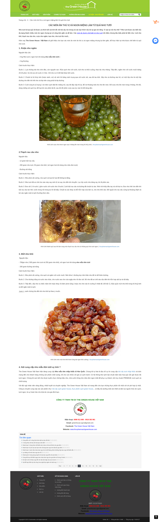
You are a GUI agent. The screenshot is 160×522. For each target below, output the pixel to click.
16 (96, 466)
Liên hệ (110, 14)
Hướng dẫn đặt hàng (63, 493)
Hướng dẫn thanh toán (63, 490)
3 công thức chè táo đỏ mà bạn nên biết (34, 442)
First (60, 466)
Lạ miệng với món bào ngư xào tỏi (32, 452)
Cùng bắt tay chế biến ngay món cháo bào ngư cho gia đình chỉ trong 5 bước (44, 457)
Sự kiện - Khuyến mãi (96, 14)
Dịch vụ (41, 489)
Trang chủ (24, 14)
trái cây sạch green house (61, 389)
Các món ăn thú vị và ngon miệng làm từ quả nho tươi (48, 20)
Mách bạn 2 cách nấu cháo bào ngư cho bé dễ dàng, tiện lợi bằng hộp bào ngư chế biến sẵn (48, 450)
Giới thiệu (35, 14)
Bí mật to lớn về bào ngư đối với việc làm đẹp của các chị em (39, 460)
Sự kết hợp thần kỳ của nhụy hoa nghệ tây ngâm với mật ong (39, 462)
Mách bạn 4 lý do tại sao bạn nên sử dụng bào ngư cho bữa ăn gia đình (42, 447)
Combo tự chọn (59, 14)
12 (82, 466)
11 (79, 466)
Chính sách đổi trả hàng (64, 496)
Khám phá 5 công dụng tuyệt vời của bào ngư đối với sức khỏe (40, 455)
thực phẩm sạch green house (82, 389)
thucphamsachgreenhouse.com (103, 144)
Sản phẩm (46, 14)
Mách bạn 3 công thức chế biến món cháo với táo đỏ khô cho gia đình (42, 445)
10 (75, 466)
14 (89, 466)
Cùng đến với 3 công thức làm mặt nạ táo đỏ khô (36, 440)
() (156, 22)
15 (93, 466)
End (100, 466)
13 (86, 466)
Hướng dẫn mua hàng (77, 14)
